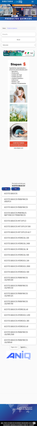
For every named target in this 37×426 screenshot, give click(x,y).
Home (4, 28)
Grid (15, 189)
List (6, 189)
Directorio (12, 1)
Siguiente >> (23, 347)
